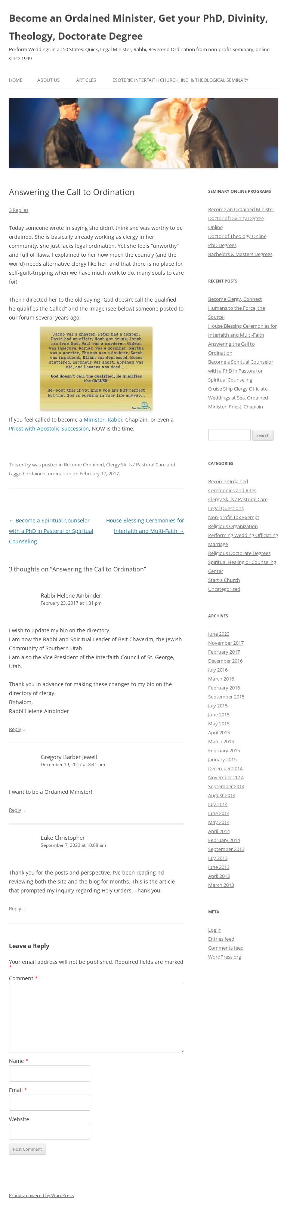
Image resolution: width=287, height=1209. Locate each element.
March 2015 (221, 741)
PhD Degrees (222, 245)
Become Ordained (84, 464)
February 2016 (224, 687)
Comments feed (226, 947)
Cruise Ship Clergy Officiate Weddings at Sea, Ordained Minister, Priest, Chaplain (238, 397)
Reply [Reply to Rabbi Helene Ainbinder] (15, 729)
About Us (48, 80)
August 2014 (221, 795)
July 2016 (218, 669)
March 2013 (221, 885)
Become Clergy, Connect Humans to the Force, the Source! (236, 308)
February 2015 (224, 750)
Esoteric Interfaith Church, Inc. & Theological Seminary (180, 80)
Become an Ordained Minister (241, 209)
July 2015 (218, 705)
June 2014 (218, 813)
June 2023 (218, 633)
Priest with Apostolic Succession (49, 428)
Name (18, 1060)
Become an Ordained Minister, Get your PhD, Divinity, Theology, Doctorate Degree (138, 27)
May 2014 (218, 822)
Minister (94, 419)
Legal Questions (226, 508)
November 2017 (226, 642)
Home (15, 80)
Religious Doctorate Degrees (239, 553)
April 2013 (219, 876)
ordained (35, 473)
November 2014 (226, 777)
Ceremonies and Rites (232, 490)
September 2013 (226, 849)
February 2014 (224, 840)
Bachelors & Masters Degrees (240, 254)
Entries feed (221, 938)
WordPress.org (224, 956)
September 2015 (226, 696)
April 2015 (219, 732)
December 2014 (225, 768)
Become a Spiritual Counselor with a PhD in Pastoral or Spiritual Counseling (51, 531)
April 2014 (219, 831)
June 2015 (218, 714)
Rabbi (115, 419)
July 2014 (218, 804)
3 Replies (18, 210)
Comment (23, 978)
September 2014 (226, 786)
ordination (59, 473)
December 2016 (225, 660)
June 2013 (218, 867)
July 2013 (218, 858)
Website (19, 1119)
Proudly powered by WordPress (41, 1195)
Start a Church (224, 580)
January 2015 (222, 759)
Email (18, 1090)
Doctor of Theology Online (237, 236)
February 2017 (224, 651)
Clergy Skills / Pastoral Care (136, 464)
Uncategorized (224, 589)
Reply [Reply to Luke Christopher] (15, 908)
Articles (86, 80)
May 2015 (218, 723)
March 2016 (221, 678)
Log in (215, 929)
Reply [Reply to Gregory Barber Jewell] (15, 809)
